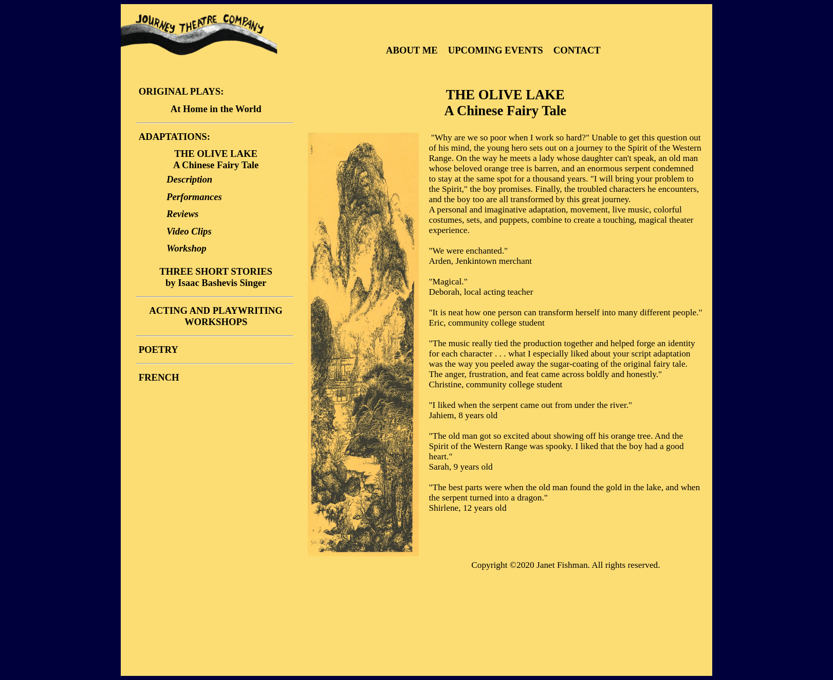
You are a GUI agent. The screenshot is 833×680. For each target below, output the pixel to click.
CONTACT (577, 50)
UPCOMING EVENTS (497, 50)
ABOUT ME (413, 50)
